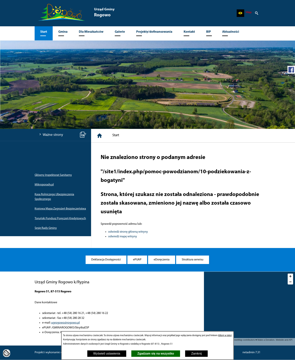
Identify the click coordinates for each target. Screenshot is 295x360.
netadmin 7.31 (251, 352)
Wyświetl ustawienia (106, 353)
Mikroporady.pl (44, 184)
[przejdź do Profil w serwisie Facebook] (291, 69)
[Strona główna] (99, 135)
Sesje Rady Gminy (46, 228)
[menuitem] (44, 33)
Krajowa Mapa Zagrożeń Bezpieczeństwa (60, 208)
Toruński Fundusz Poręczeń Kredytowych (60, 218)
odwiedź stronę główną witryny (128, 231)
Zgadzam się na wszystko (155, 353)
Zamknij (196, 353)
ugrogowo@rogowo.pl (65, 322)
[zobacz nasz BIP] (248, 13)
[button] (240, 13)
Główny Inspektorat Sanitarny (53, 175)
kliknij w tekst (225, 335)
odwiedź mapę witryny (122, 236)
